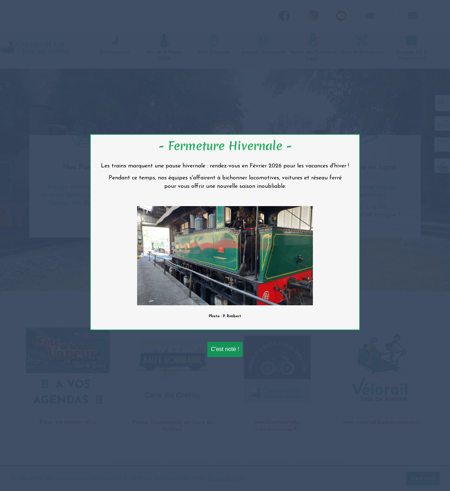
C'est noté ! (225, 349)
